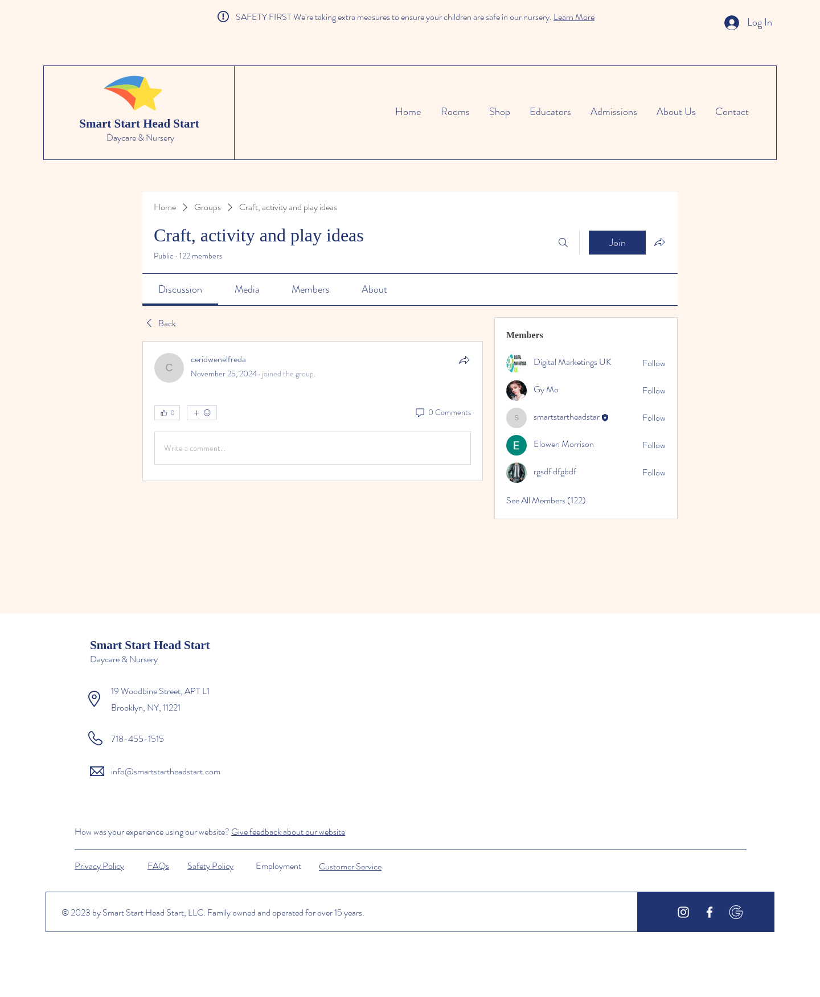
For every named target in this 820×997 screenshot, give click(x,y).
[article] (312, 411)
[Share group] (659, 242)
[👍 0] (167, 412)
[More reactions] (202, 412)
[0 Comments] (442, 413)
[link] (180, 289)
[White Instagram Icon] (683, 912)
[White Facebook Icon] (709, 912)
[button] (210, 865)
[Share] (464, 360)
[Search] (563, 243)
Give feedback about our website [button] (288, 831)
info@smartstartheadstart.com (165, 771)
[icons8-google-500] (735, 912)
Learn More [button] (574, 16)
